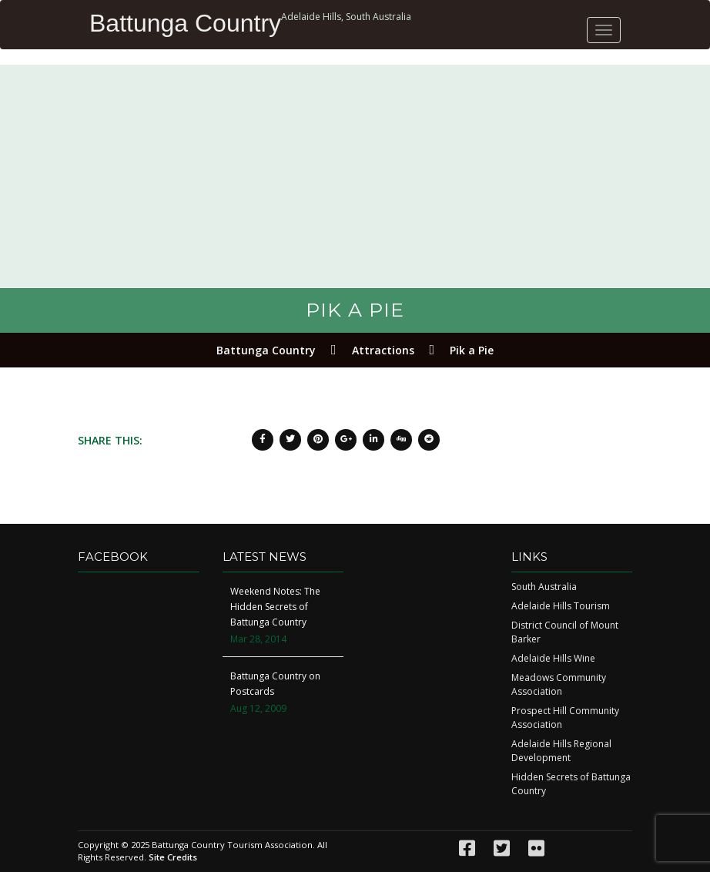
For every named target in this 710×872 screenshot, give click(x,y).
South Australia (544, 586)
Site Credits (173, 857)
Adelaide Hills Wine (553, 658)
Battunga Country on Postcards (275, 683)
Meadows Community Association (558, 684)
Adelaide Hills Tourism (560, 605)
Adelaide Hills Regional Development (561, 750)
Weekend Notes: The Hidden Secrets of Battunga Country (275, 607)
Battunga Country (185, 23)
